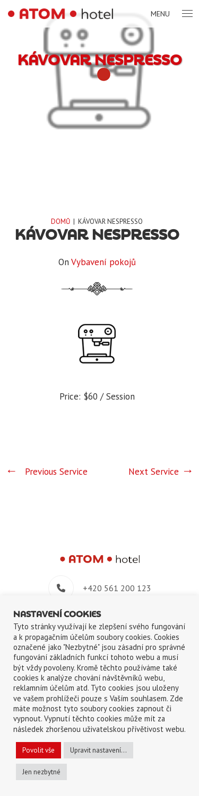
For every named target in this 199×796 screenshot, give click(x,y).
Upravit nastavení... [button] (98, 750)
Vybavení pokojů (103, 262)
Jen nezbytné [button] (41, 771)
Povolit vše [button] (38, 750)
